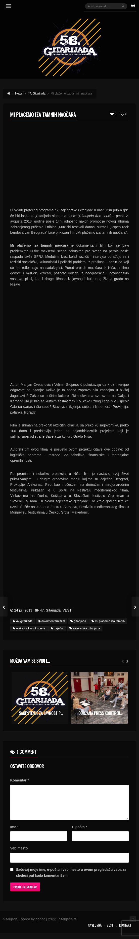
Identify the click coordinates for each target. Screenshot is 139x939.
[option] (40, 698)
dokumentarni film (51, 621)
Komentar (19, 780)
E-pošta (79, 833)
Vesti (110, 931)
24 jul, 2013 (23, 610)
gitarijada (78, 621)
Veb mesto (19, 854)
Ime (14, 833)
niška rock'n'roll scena (29, 628)
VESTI (68, 610)
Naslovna (95, 931)
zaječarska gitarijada (84, 628)
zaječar (57, 628)
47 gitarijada (22, 621)
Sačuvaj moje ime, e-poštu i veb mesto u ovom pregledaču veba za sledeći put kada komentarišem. (71, 878)
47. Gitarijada (50, 610)
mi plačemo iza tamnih (108, 621)
